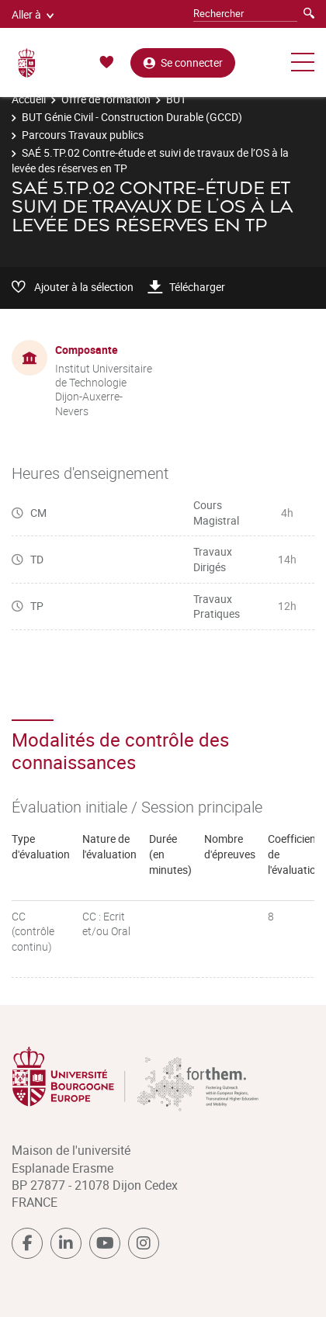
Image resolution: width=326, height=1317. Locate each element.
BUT (176, 99)
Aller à (33, 14)
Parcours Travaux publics (83, 134)
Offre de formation (106, 99)
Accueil (29, 99)
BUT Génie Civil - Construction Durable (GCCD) (132, 116)
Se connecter (183, 62)
